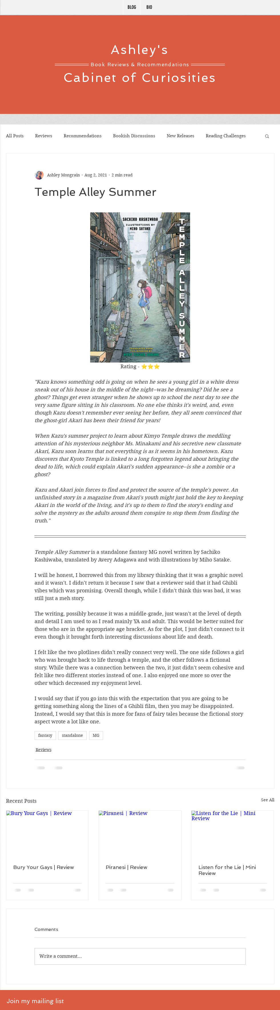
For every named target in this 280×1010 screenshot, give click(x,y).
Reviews (43, 135)
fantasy (45, 735)
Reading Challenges (226, 135)
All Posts (15, 135)
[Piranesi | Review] (140, 834)
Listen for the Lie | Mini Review (227, 870)
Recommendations (83, 135)
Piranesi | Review (126, 867)
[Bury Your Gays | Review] (47, 834)
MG (96, 735)
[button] (267, 136)
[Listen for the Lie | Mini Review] (233, 834)
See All (267, 799)
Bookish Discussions (134, 135)
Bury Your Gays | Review (43, 867)
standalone (72, 735)
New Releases (180, 135)
